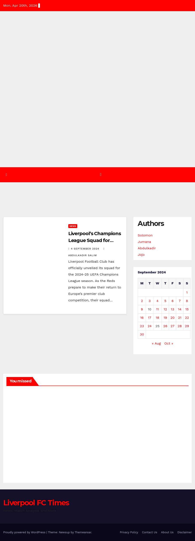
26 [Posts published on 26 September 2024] (165, 326)
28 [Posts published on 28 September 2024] (180, 326)
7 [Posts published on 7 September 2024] (180, 301)
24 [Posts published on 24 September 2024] (150, 326)
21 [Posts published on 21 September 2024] (179, 317)
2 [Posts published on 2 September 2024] (142, 301)
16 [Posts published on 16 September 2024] (142, 317)
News (73, 226)
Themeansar (83, 532)
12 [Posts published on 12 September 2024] (165, 309)
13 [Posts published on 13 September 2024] (172, 309)
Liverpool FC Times (36, 502)
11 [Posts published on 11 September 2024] (157, 309)
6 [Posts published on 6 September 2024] (172, 301)
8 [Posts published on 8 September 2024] (187, 301)
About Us (167, 532)
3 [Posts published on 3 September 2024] (150, 301)
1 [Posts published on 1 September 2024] (186, 292)
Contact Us (149, 532)
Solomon (145, 235)
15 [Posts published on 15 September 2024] (187, 309)
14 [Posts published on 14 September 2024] (179, 309)
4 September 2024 (85, 248)
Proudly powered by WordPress (24, 532)
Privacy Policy (129, 532)
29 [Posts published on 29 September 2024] (187, 326)
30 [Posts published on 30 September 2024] (142, 334)
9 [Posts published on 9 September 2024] (142, 309)
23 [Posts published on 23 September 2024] (142, 326)
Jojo (141, 254)
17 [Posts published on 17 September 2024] (149, 317)
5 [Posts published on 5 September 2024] (165, 301)
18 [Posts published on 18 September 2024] (157, 317)
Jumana (144, 241)
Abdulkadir (147, 248)
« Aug (156, 343)
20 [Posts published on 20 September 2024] (173, 317)
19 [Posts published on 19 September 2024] (165, 317)
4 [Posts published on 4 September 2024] (157, 301)
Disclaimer (184, 532)
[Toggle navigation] (101, 174)
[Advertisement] (97, 135)
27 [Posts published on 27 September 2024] (172, 326)
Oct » (168, 343)
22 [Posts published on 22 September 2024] (187, 317)
